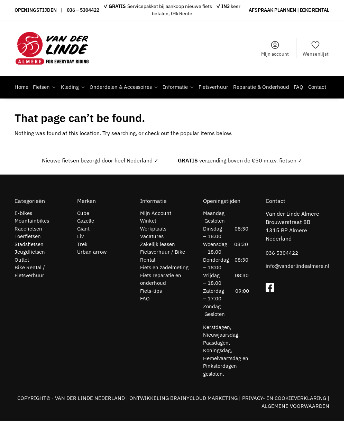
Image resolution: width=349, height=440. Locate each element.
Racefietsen (28, 247)
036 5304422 (282, 272)
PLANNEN (285, 10)
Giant (83, 247)
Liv (80, 255)
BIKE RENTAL (314, 10)
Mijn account (275, 48)
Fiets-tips (151, 310)
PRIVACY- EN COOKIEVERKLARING (284, 417)
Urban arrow (92, 271)
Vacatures (152, 255)
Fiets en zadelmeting (164, 286)
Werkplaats (153, 247)
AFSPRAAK (261, 10)
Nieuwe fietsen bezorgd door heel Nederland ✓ (100, 179)
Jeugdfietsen (30, 271)
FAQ (145, 317)
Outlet (22, 278)
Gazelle (85, 239)
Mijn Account (155, 232)
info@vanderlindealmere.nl (297, 285)
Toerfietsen (28, 255)
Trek (82, 263)
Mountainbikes (32, 239)
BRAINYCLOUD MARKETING (204, 417)
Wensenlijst (316, 48)
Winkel (148, 239)
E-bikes (23, 232)
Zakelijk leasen (157, 263)
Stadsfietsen (29, 263)
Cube (83, 232)
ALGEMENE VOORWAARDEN (295, 425)
